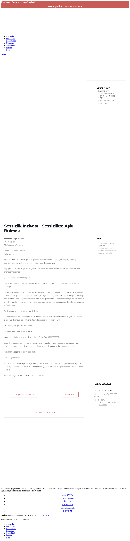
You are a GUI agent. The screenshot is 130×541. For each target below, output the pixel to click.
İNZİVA (67, 501)
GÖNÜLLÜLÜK (68, 508)
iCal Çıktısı (70, 394)
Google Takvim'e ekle (24, 394)
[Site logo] (17, 32)
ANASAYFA (67, 495)
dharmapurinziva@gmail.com (108, 403)
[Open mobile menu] (3, 54)
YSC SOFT (46, 515)
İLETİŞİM (67, 511)
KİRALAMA (67, 505)
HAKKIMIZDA (67, 498)
